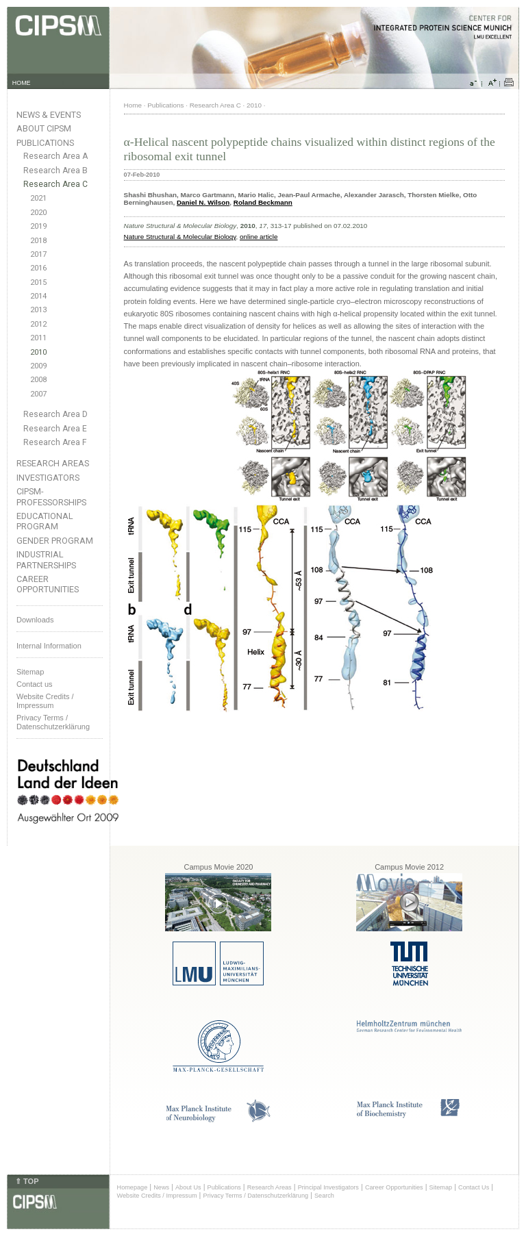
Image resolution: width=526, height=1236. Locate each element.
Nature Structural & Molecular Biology (180, 236)
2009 (38, 366)
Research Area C (55, 184)
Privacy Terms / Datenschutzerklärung (53, 722)
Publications (45, 143)
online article (258, 236)
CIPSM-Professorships (51, 496)
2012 (38, 324)
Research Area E (55, 428)
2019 (38, 226)
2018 (38, 240)
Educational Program (44, 521)
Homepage (132, 1187)
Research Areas (52, 463)
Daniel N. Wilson (203, 202)
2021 (38, 198)
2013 (38, 309)
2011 (38, 337)
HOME (21, 82)
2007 (38, 394)
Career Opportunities (47, 584)
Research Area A (55, 156)
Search (324, 1195)
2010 (38, 352)
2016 (38, 268)
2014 (38, 296)
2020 (38, 212)
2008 (38, 379)
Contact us (34, 684)
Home (133, 105)
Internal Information (49, 646)
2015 (38, 282)
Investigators (47, 477)
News (161, 1187)
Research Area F (55, 442)
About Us (188, 1187)
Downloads (34, 620)
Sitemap (30, 672)
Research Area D (55, 414)
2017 (38, 254)
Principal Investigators (328, 1187)
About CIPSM (43, 128)
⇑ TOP (26, 1181)
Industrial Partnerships (46, 559)
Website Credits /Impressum (45, 700)
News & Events (48, 115)
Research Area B (55, 170)
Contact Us (473, 1187)
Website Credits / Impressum (157, 1195)
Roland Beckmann (263, 202)
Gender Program (54, 540)
